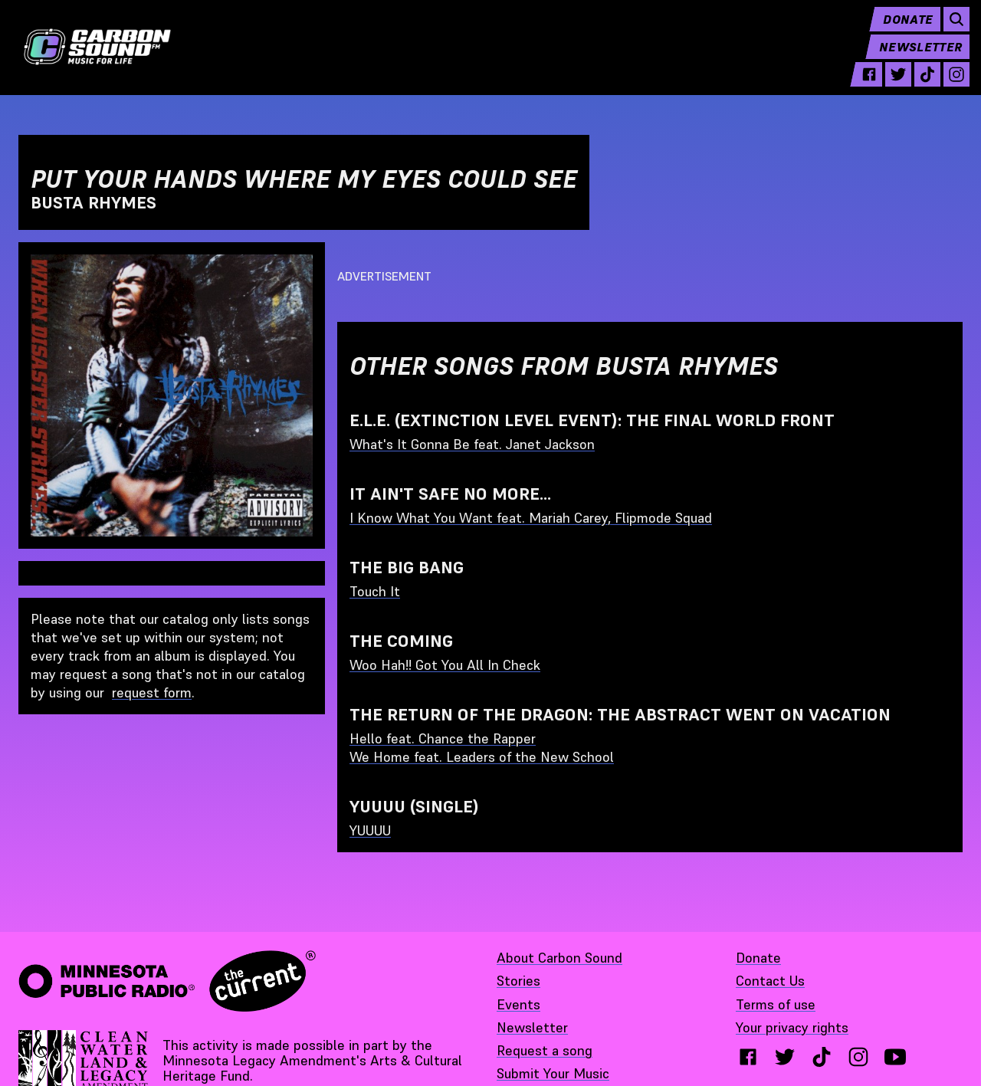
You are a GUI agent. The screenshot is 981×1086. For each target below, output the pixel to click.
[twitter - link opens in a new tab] (891, 86)
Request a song (544, 1050)
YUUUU (370, 830)
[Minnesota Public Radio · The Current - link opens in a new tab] (167, 981)
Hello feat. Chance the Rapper (442, 738)
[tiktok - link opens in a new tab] (920, 86)
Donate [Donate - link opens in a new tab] (758, 957)
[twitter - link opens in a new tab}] (785, 1057)
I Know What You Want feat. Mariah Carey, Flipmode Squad (530, 518)
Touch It (374, 591)
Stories (518, 980)
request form (152, 692)
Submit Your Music (553, 1073)
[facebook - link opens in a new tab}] (748, 1057)
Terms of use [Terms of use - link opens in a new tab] (775, 1004)
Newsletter (913, 58)
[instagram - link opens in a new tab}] (858, 1057)
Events (518, 1004)
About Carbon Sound (559, 957)
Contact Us (770, 980)
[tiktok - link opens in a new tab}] (821, 1057)
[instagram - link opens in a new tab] (950, 86)
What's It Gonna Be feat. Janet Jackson (472, 444)
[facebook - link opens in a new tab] (862, 86)
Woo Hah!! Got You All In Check (444, 665)
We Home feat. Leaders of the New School (481, 757)
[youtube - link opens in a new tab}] (895, 1057)
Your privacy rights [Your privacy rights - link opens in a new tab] (792, 1027)
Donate (901, 30)
